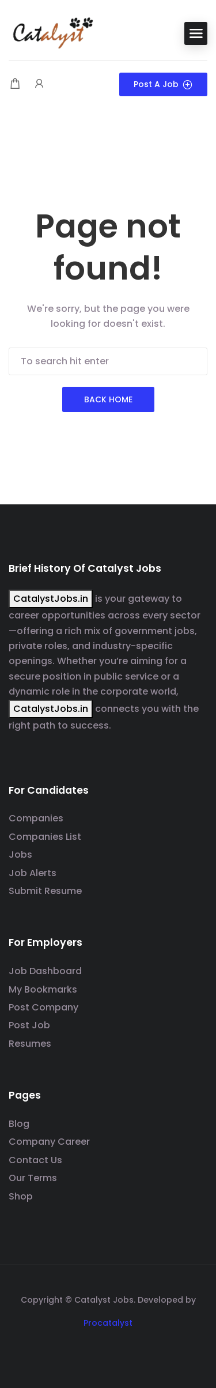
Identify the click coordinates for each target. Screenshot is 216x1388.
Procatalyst (108, 1323)
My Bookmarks (43, 989)
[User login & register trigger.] (39, 84)
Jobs (20, 854)
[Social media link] (108, 1350)
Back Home (108, 399)
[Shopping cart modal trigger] (15, 84)
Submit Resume (45, 890)
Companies (36, 818)
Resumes (30, 1043)
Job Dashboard (45, 971)
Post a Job (163, 84)
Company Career (49, 1141)
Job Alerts (32, 873)
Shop (21, 1196)
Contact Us (35, 1160)
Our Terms (33, 1178)
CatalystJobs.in (50, 598)
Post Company (43, 1007)
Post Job (29, 1025)
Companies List (45, 836)
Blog (19, 1123)
